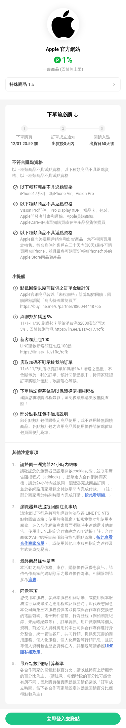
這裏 (32, 579)
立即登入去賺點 (63, 718)
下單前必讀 (59, 115)
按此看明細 (95, 495)
